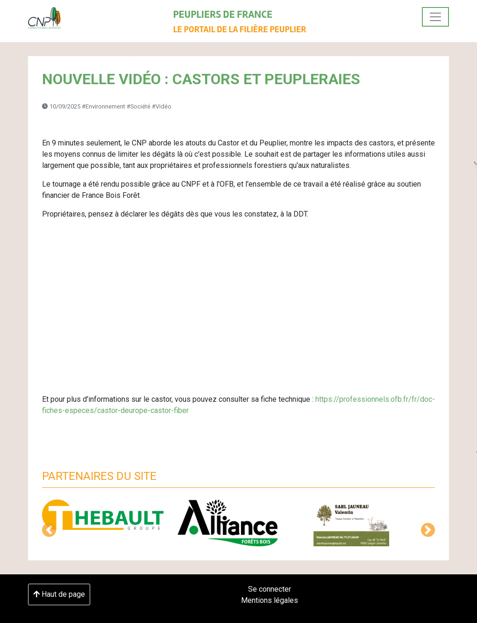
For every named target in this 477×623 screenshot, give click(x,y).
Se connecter (269, 589)
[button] (49, 530)
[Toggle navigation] (435, 17)
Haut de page (59, 594)
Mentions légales (269, 600)
